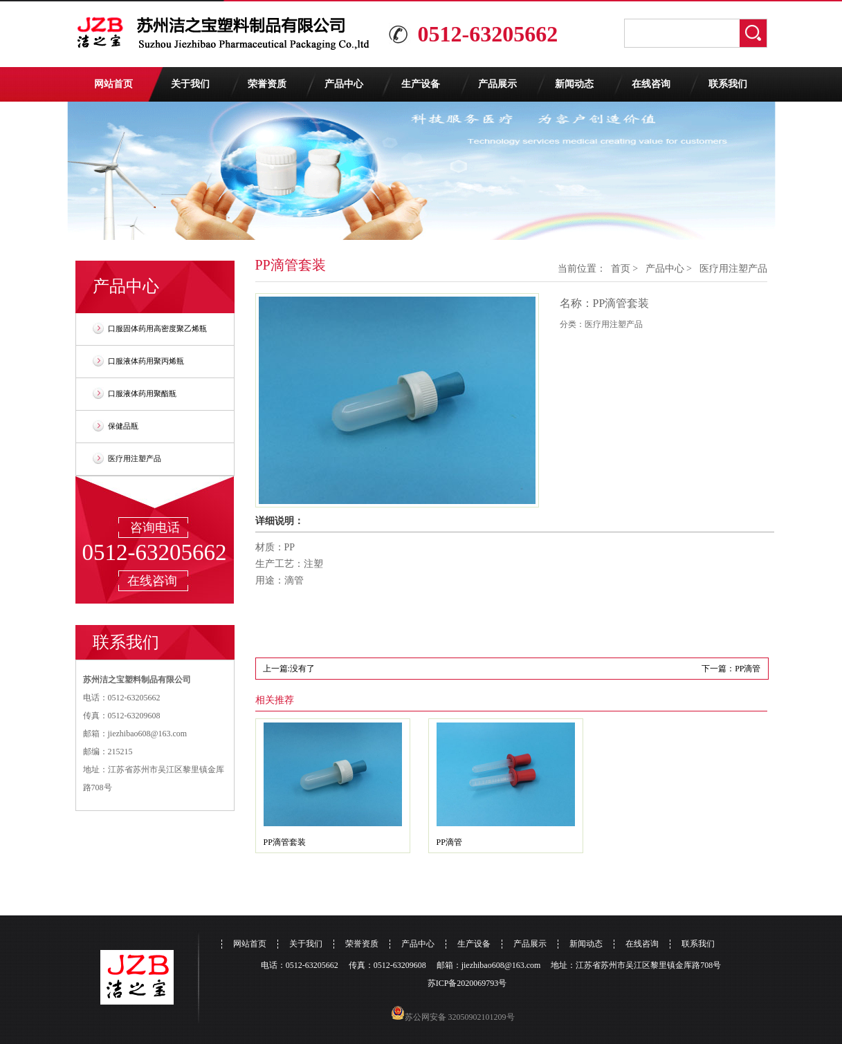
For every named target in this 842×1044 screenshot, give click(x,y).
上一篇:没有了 (289, 668)
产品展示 (497, 84)
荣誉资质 (267, 84)
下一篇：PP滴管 (731, 668)
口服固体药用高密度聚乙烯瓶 (157, 328)
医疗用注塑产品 (134, 458)
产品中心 (343, 84)
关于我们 (190, 84)
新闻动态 (574, 84)
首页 (620, 268)
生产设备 (420, 84)
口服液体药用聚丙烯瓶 (146, 361)
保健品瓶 (123, 426)
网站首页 (113, 84)
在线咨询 (651, 84)
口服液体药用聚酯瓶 (142, 393)
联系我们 (727, 84)
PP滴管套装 (285, 842)
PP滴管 (449, 842)
